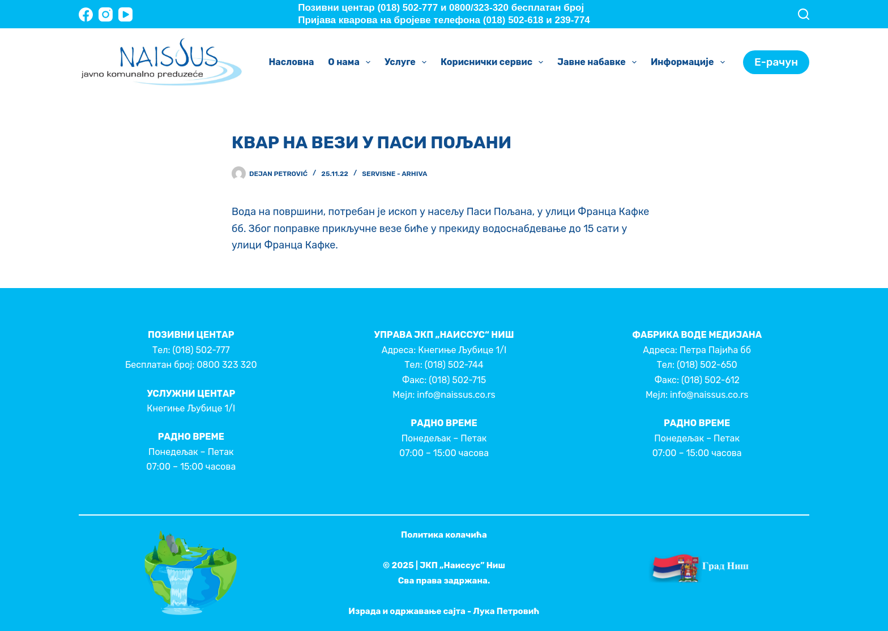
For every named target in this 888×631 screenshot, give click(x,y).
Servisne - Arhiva (394, 174)
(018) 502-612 (710, 380)
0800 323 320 (227, 364)
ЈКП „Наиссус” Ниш (462, 565)
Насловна (291, 62)
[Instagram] (106, 14)
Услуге (408, 62)
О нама (351, 62)
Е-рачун (776, 61)
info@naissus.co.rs (456, 394)
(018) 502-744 (454, 364)
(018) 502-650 (707, 364)
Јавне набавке (599, 62)
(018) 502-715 (457, 380)
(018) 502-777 (200, 350)
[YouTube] (125, 14)
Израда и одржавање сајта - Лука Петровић (443, 611)
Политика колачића (444, 535)
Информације (690, 62)
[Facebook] (86, 14)
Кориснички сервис (494, 62)
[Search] (803, 14)
